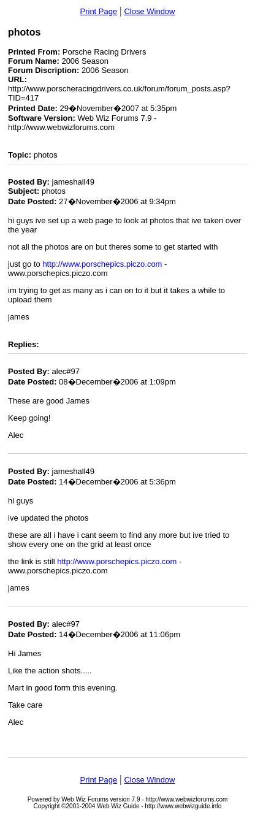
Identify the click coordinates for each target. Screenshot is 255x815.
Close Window (149, 11)
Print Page (99, 11)
